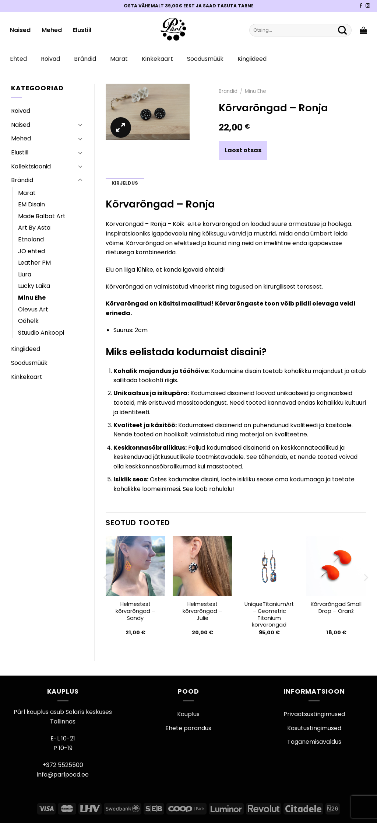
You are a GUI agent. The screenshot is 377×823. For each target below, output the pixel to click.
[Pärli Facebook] (361, 5)
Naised (20, 30)
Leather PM (34, 262)
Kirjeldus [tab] (125, 183)
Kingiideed (252, 59)
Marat (119, 59)
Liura (24, 274)
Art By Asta (34, 227)
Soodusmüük (205, 59)
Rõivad (50, 59)
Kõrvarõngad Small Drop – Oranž (336, 607)
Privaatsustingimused (314, 714)
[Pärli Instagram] (368, 5)
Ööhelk (28, 321)
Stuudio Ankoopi (41, 332)
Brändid (85, 59)
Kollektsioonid (31, 166)
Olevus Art (33, 309)
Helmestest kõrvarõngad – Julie (202, 611)
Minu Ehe (32, 297)
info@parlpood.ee (63, 774)
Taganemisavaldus (314, 741)
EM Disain (31, 204)
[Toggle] (80, 124)
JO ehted (31, 251)
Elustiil (82, 30)
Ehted (18, 59)
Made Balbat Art (42, 216)
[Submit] (342, 30)
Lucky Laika (34, 286)
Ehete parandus (188, 728)
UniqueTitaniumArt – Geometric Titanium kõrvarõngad (269, 614)
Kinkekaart (157, 59)
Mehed (52, 30)
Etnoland (31, 239)
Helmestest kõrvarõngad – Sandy (135, 611)
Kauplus (188, 714)
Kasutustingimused (314, 728)
